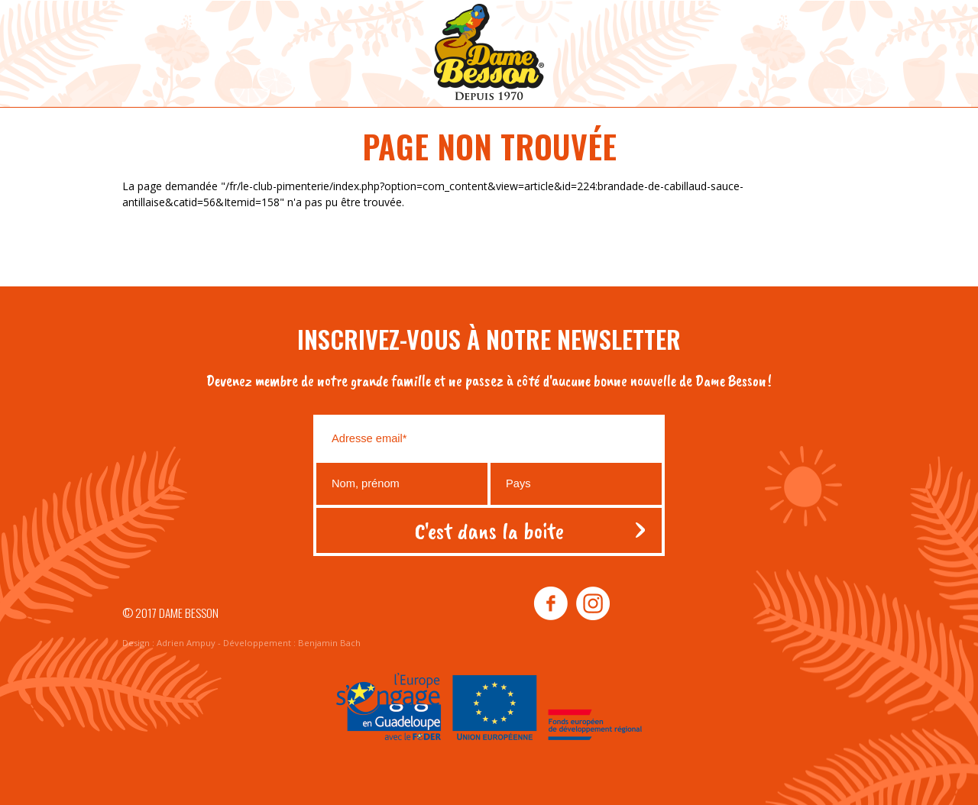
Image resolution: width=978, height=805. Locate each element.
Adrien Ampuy (186, 642)
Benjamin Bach (329, 642)
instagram (592, 604)
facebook (550, 604)
